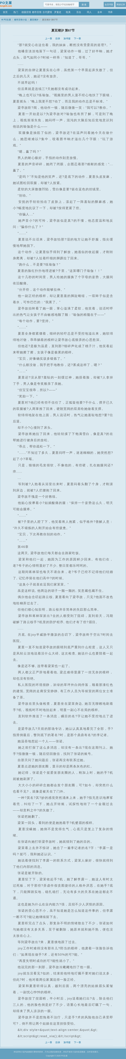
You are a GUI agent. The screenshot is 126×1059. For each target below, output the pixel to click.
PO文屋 (6, 4)
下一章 (77, 38)
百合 (78, 12)
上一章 (48, 38)
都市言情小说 (20, 19)
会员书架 (109, 4)
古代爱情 (47, 12)
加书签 (67, 38)
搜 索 (84, 4)
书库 (110, 12)
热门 (15, 12)
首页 (5, 12)
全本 (99, 12)
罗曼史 (57, 12)
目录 (57, 38)
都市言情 (36, 12)
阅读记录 (121, 4)
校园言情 (26, 12)
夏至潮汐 (34, 19)
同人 (89, 12)
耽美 (68, 12)
